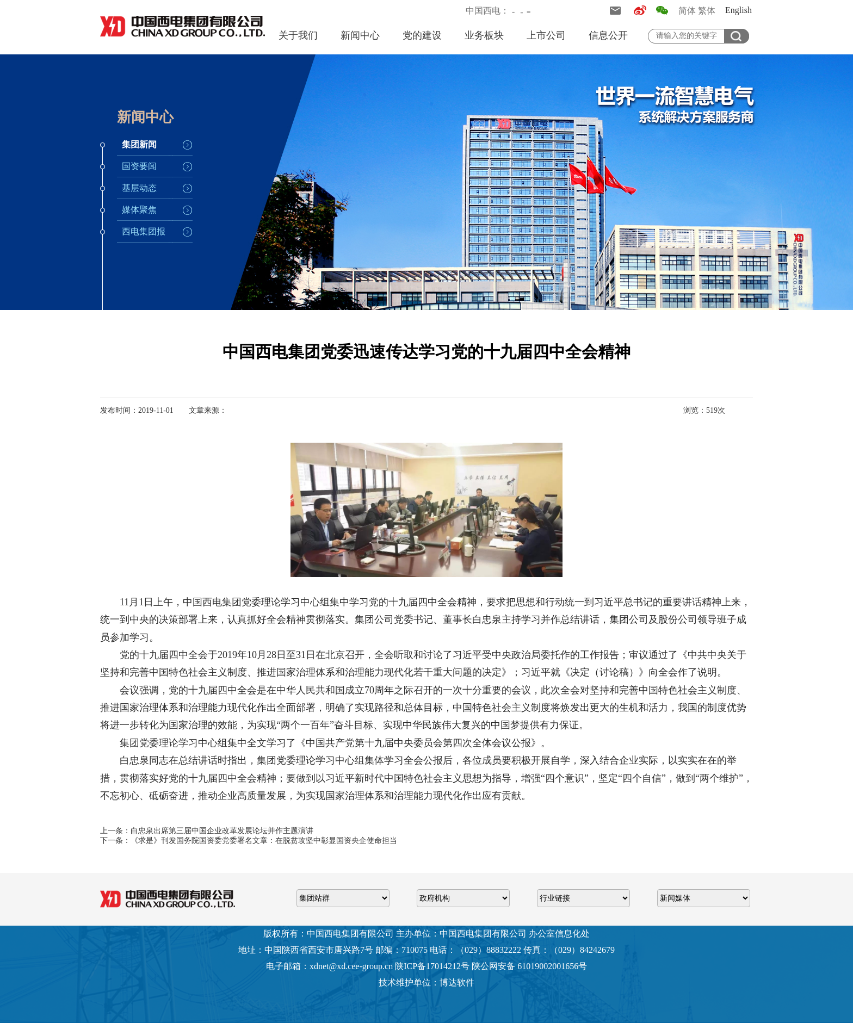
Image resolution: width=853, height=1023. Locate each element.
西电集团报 (143, 231)
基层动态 (139, 188)
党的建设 (422, 35)
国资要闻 (139, 166)
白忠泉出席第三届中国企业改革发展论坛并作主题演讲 (222, 831)
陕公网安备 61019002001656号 (529, 966)
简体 (687, 10)
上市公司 (546, 35)
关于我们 (298, 35)
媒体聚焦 (139, 209)
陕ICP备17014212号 (432, 966)
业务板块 (484, 35)
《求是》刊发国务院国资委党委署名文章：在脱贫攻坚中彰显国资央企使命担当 (264, 840)
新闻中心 (360, 35)
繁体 (706, 10)
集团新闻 (139, 144)
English (738, 10)
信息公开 (608, 35)
